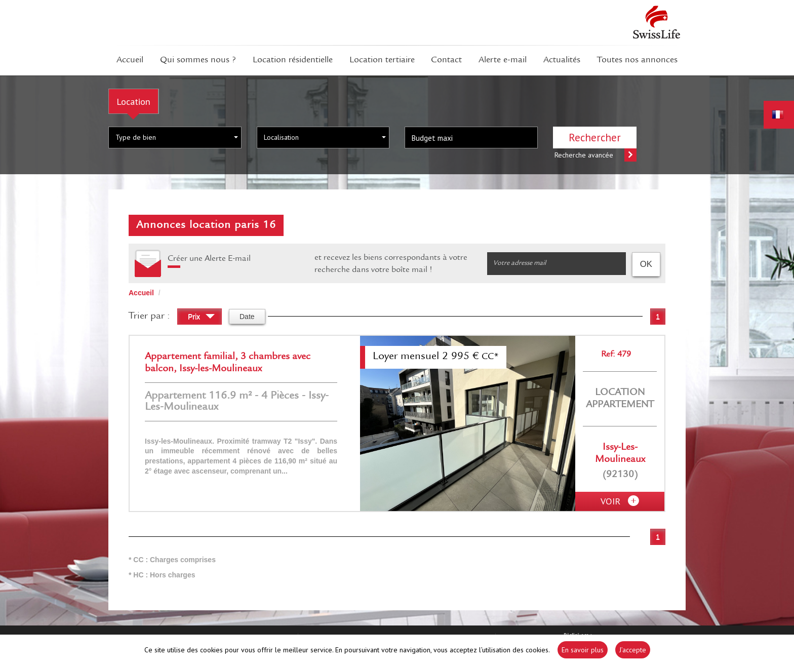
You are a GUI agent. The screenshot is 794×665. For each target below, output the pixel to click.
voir (620, 501)
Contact (446, 60)
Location (133, 101)
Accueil (129, 60)
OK (646, 264)
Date (247, 316)
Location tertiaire (382, 60)
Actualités (561, 60)
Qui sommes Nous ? (198, 60)
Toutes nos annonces (637, 60)
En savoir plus (583, 649)
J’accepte (632, 649)
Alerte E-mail (503, 60)
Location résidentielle (293, 60)
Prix (201, 317)
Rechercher (595, 137)
